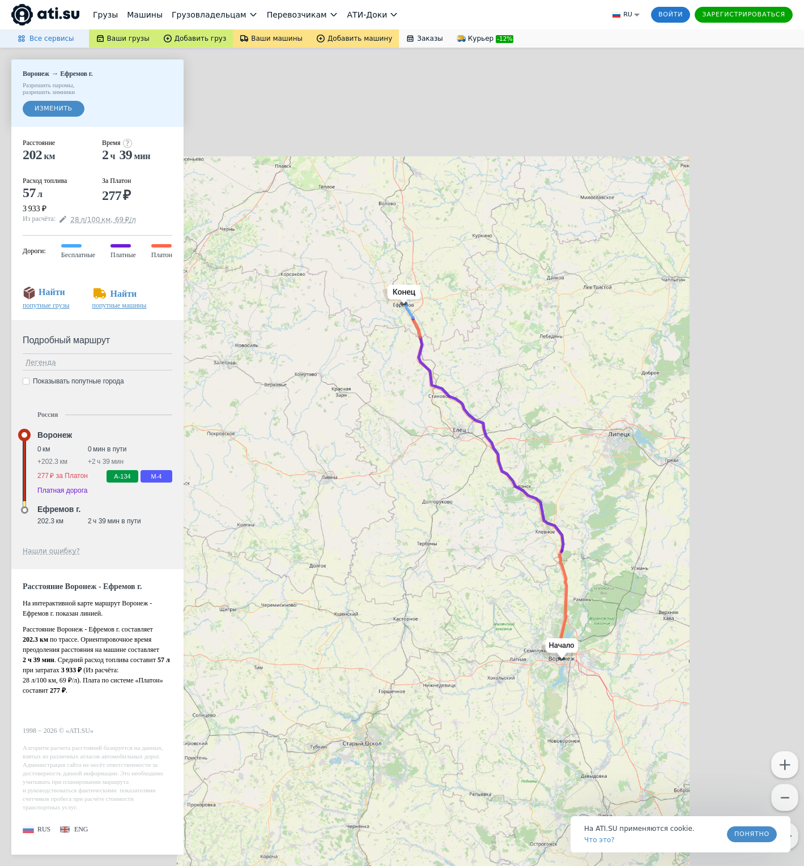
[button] (559, 649)
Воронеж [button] (54, 435)
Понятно (751, 834)
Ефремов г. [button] (58, 509)
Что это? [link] (599, 840)
